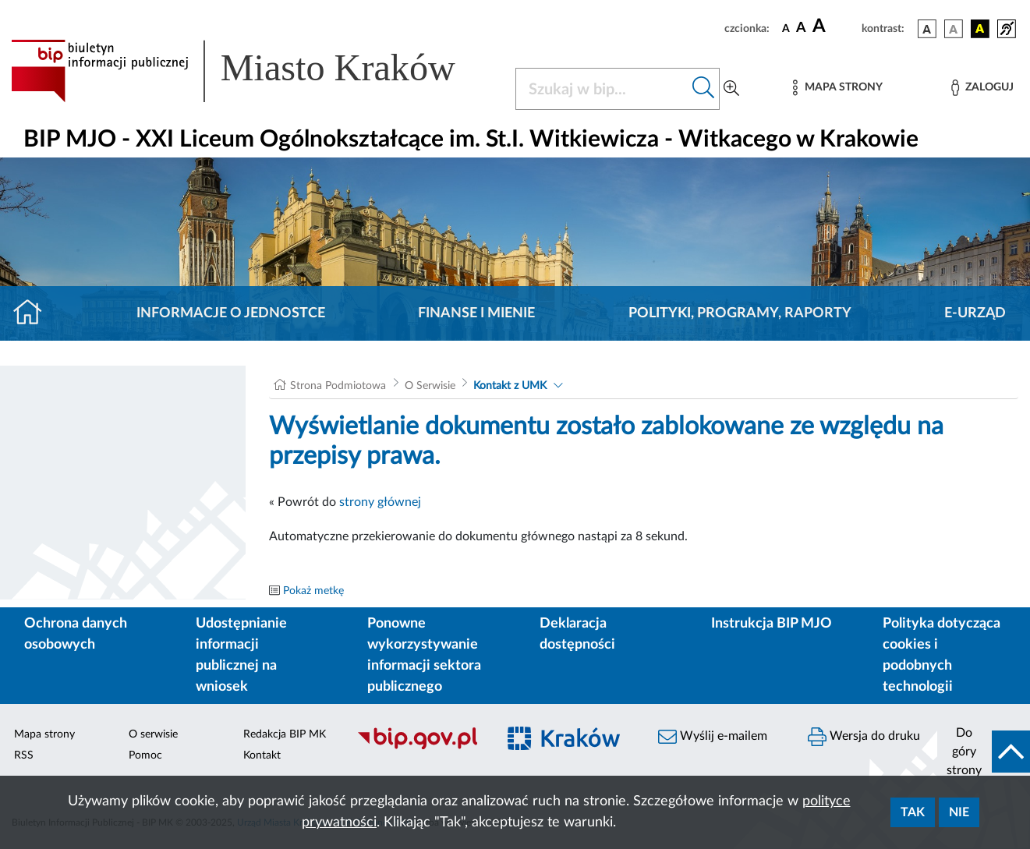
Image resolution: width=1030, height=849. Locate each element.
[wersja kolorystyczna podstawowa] (927, 29)
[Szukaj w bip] (704, 89)
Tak (913, 812)
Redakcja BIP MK (284, 734)
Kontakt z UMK (510, 385)
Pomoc (145, 755)
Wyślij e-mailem (712, 736)
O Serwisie (430, 385)
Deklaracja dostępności (577, 634)
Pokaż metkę (313, 590)
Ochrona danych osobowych (75, 634)
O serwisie (153, 734)
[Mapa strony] (837, 88)
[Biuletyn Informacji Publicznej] (418, 746)
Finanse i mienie (476, 313)
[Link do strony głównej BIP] (254, 71)
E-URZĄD (975, 313)
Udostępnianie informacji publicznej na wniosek (241, 655)
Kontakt (262, 755)
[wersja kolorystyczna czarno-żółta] (980, 29)
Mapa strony (44, 734)
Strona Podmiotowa (338, 385)
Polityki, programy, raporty (739, 313)
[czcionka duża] (834, 26)
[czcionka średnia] (801, 28)
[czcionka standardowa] (785, 28)
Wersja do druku (864, 736)
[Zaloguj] (982, 88)
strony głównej (380, 502)
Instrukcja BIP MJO (771, 624)
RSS (24, 755)
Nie (959, 812)
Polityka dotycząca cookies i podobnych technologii (941, 655)
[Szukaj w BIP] (601, 89)
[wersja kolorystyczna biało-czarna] (953, 29)
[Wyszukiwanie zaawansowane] (731, 89)
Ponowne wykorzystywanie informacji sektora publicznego (424, 655)
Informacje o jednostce (230, 313)
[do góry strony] (983, 751)
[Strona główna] (34, 313)
